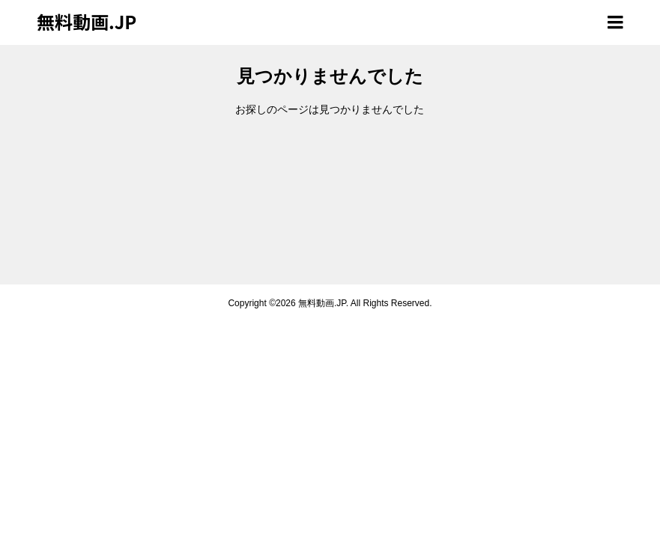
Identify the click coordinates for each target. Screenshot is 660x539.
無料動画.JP (86, 21)
